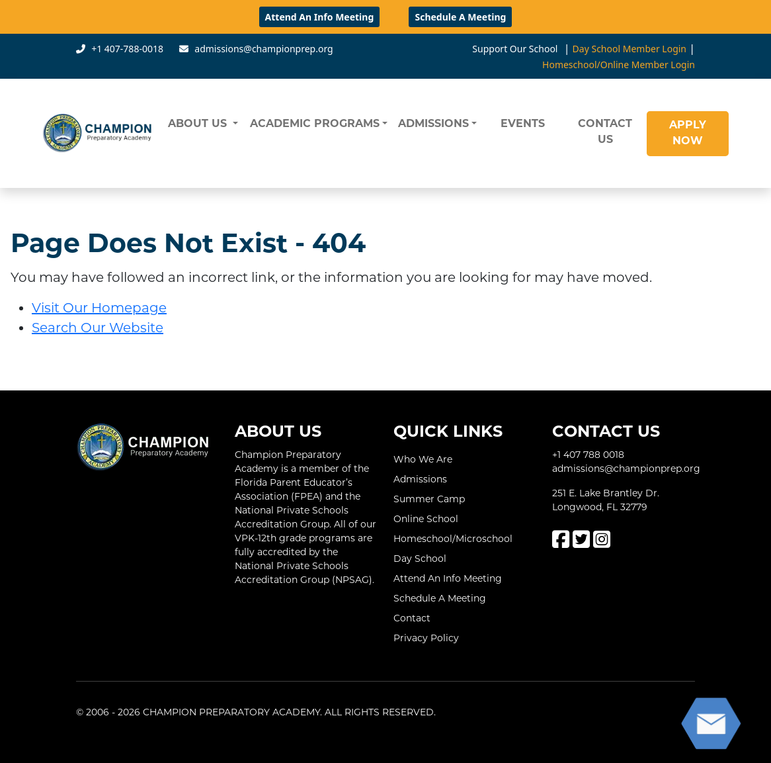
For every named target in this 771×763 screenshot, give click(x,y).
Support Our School (514, 48)
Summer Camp (429, 499)
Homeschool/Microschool (452, 539)
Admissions (420, 479)
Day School (419, 558)
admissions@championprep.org (263, 48)
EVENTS (523, 124)
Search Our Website (97, 328)
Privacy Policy (426, 638)
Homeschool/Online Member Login (618, 64)
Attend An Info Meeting (319, 17)
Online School (425, 519)
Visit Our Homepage (99, 308)
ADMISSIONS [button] (433, 124)
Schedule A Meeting (460, 17)
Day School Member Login (629, 48)
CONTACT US (605, 132)
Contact (411, 618)
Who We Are (422, 459)
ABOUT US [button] (199, 124)
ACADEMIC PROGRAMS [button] (315, 124)
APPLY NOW (687, 133)
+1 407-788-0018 (127, 48)
